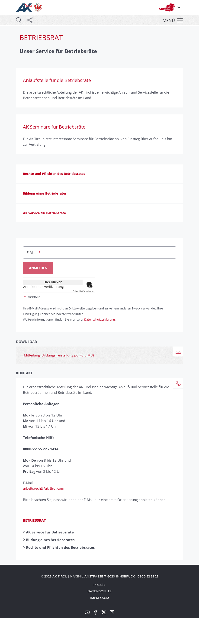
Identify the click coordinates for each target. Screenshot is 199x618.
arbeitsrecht (32, 488)
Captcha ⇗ (83, 291)
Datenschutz (99, 591)
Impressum (99, 598)
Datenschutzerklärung (99, 319)
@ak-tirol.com (53, 488)
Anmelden (38, 268)
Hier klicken (53, 282)
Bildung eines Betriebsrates (50, 539)
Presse (99, 584)
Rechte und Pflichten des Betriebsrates (60, 547)
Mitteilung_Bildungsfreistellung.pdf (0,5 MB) (58, 355)
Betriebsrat (34, 520)
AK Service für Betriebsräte (50, 532)
